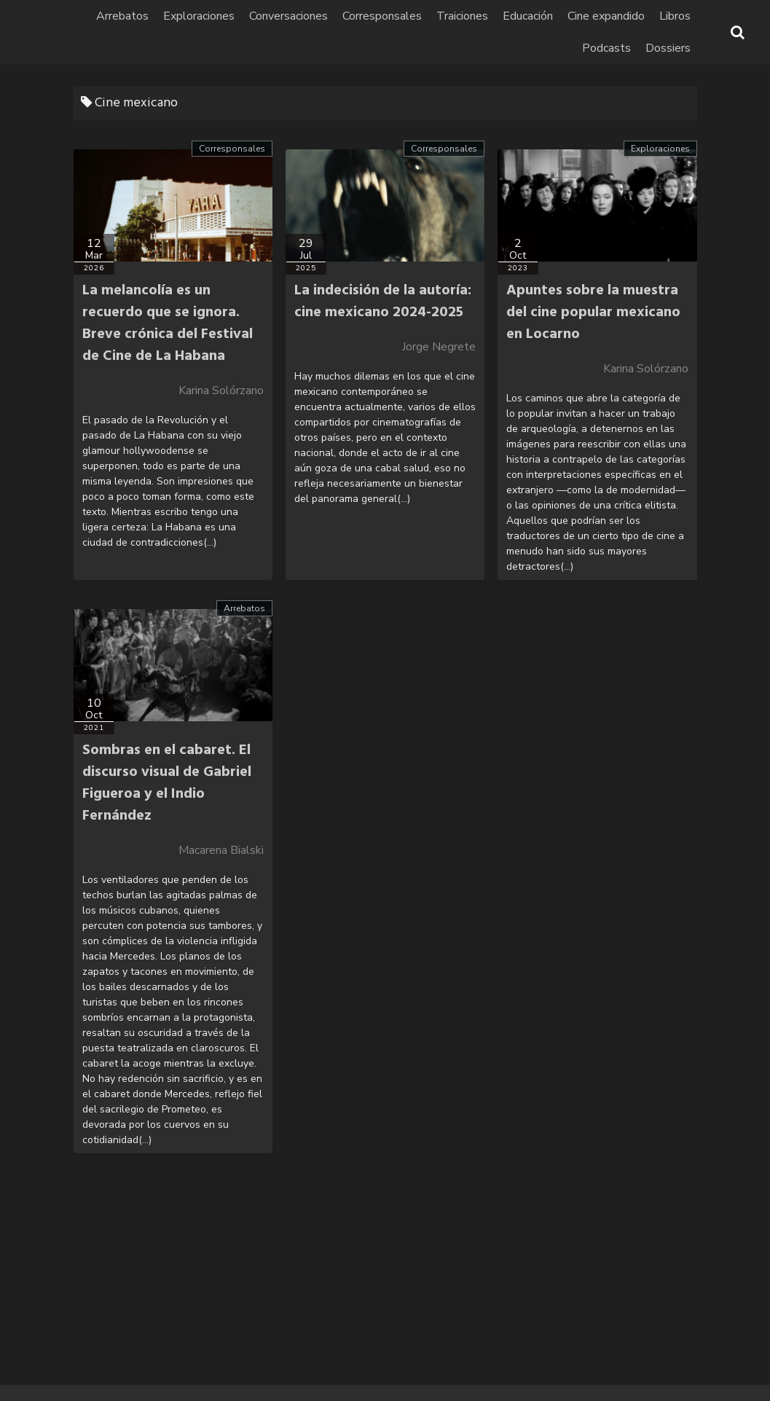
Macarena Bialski (221, 850)
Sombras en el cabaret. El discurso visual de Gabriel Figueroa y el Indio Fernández (166, 783)
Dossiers (668, 48)
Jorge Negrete (439, 347)
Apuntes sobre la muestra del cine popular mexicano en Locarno (593, 312)
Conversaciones (288, 16)
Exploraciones (199, 16)
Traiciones (462, 16)
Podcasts (606, 48)
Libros (675, 16)
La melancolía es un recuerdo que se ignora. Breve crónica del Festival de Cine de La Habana (167, 323)
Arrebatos (122, 16)
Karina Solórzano (221, 390)
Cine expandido (606, 16)
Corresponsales (382, 16)
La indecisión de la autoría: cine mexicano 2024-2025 (382, 301)
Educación (528, 16)
